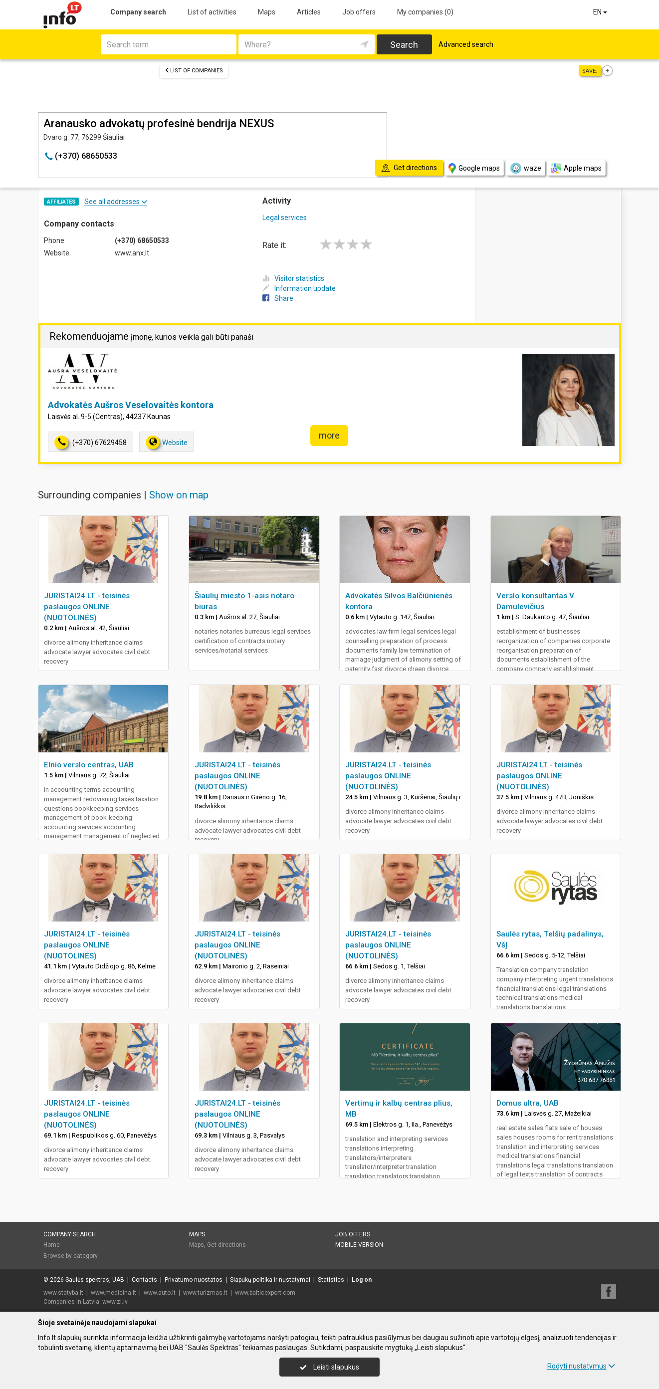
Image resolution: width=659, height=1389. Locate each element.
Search (404, 44)
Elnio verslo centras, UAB (89, 764)
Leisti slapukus (329, 1367)
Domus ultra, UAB (527, 1103)
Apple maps (576, 168)
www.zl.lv (115, 1301)
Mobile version (359, 1244)
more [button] (329, 435)
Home (51, 1244)
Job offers (359, 12)
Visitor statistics (293, 278)
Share (277, 298)
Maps (266, 12)
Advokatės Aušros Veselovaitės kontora (131, 405)
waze (525, 168)
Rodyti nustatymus (581, 1366)
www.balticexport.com (265, 1292)
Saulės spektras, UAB (94, 1279)
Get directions (226, 1244)
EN (601, 12)
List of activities (212, 12)
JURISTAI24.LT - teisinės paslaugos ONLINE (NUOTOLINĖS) (87, 606)
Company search (138, 12)
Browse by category (70, 1255)
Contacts (144, 1279)
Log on (362, 1279)
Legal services (284, 218)
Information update (299, 288)
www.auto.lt (160, 1292)
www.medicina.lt (113, 1292)
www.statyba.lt (63, 1292)
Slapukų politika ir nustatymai (270, 1279)
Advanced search (466, 44)
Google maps (474, 168)
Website (167, 442)
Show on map (179, 495)
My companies (425, 12)
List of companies (194, 70)
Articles (309, 12)
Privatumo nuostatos (193, 1279)
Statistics (331, 1279)
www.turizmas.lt (205, 1292)
